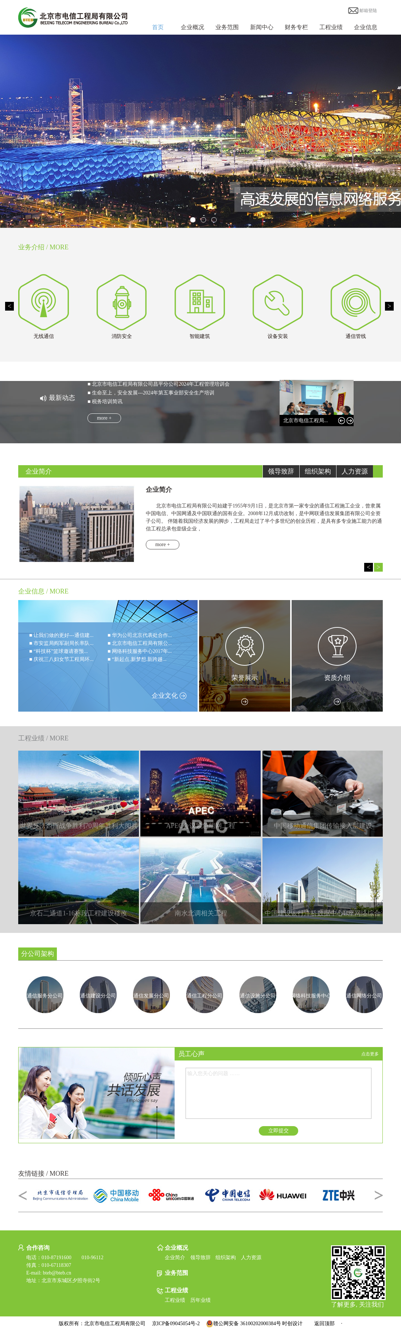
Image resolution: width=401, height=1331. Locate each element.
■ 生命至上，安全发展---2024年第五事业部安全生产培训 (150, 393)
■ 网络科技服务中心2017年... (140, 651)
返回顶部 (324, 1323)
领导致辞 (200, 1257)
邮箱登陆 (362, 10)
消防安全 (122, 336)
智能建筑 (200, 336)
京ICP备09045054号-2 (176, 1323)
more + (104, 418)
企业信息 (365, 27)
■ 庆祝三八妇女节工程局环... (61, 659)
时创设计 (292, 1323)
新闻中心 (261, 27)
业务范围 (227, 27)
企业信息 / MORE (43, 591)
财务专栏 (296, 27)
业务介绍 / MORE (43, 247)
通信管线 (356, 336)
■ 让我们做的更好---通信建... (61, 635)
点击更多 (370, 1053)
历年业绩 (200, 1300)
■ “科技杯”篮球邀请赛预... (58, 651)
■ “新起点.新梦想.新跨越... (137, 659)
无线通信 (44, 336)
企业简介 (175, 1257)
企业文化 (169, 695)
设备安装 (278, 336)
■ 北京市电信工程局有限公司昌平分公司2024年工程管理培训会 (158, 384)
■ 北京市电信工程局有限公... (140, 643)
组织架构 (225, 1257)
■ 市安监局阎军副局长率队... (61, 643)
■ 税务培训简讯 (104, 401)
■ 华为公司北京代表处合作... (140, 635)
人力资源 (251, 1257)
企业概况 (192, 27)
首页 (158, 27)
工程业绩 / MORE (43, 738)
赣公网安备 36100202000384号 (243, 1323)
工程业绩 (331, 27)
